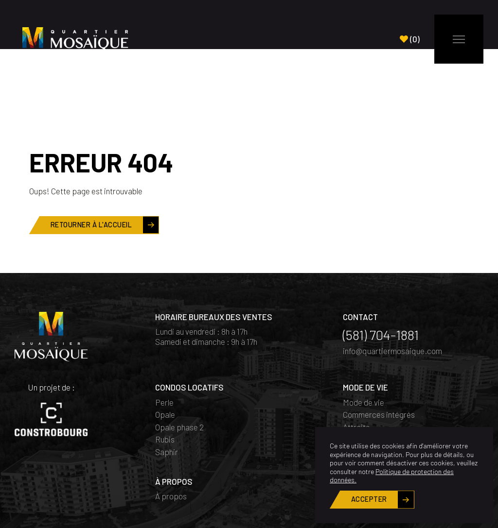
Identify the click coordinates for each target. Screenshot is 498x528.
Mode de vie (363, 353)
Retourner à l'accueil (91, 175)
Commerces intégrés (379, 365)
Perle (164, 353)
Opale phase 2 (179, 378)
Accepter (369, 499)
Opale (165, 365)
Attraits (356, 378)
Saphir (166, 403)
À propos (171, 447)
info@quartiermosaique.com (392, 302)
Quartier (357, 390)
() (410, 39)
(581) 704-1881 (381, 285)
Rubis (165, 390)
